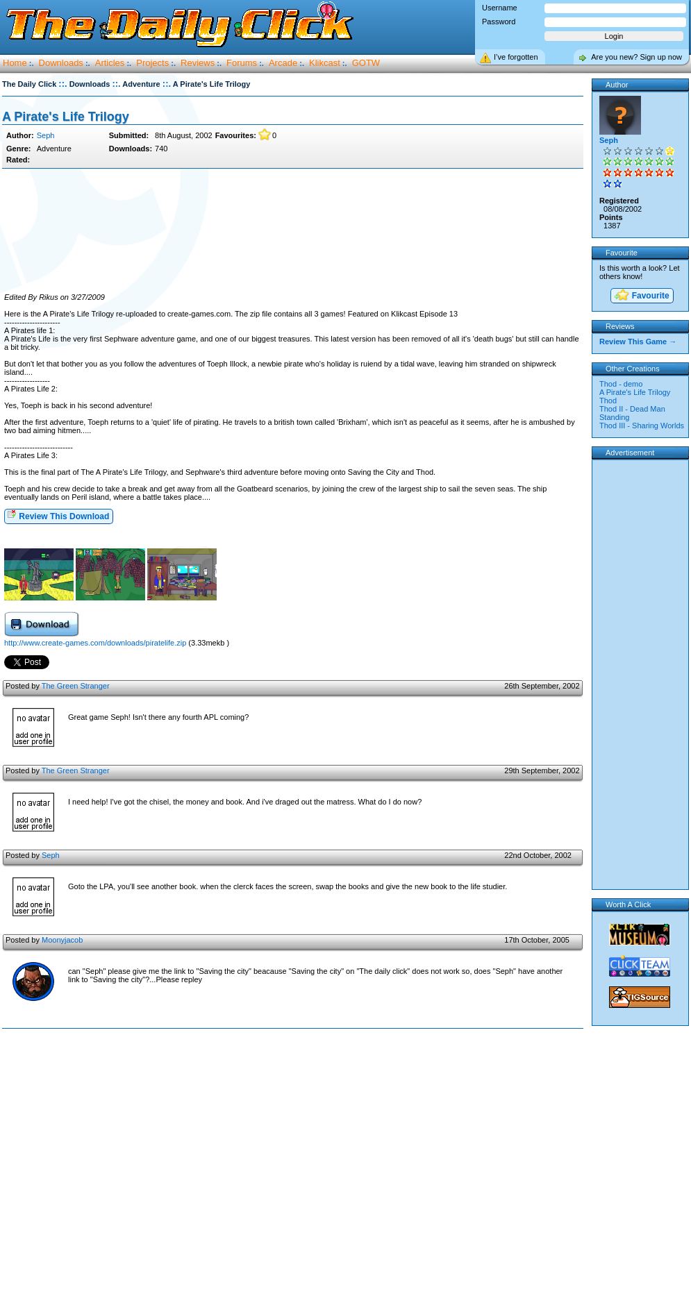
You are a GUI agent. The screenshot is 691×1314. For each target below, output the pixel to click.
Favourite (641, 296)
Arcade (283, 63)
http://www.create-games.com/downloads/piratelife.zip (95, 643)
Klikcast (324, 63)
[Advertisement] (293, 231)
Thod (608, 400)
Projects (152, 63)
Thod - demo (620, 384)
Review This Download (58, 515)
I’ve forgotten (516, 57)
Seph (46, 135)
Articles (110, 63)
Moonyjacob (62, 940)
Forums (241, 63)
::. (62, 83)
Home (15, 63)
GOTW (366, 63)
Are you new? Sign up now (636, 57)
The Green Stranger (76, 686)
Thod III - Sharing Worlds (641, 425)
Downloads (61, 63)
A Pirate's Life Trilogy (65, 117)
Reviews (198, 63)
